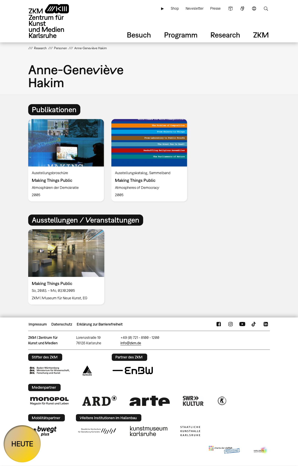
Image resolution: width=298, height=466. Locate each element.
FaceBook (219, 324)
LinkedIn (266, 324)
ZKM (261, 34)
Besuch (139, 34)
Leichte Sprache (231, 8)
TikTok (254, 324)
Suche (266, 8)
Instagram (231, 324)
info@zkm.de (130, 343)
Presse (215, 8)
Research (225, 34)
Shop (175, 8)
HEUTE (22, 443)
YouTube (242, 324)
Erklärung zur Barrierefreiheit (100, 324)
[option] (66, 160)
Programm (181, 34)
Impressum (38, 324)
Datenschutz (61, 324)
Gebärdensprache (242, 8)
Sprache (254, 8)
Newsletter (195, 8)
